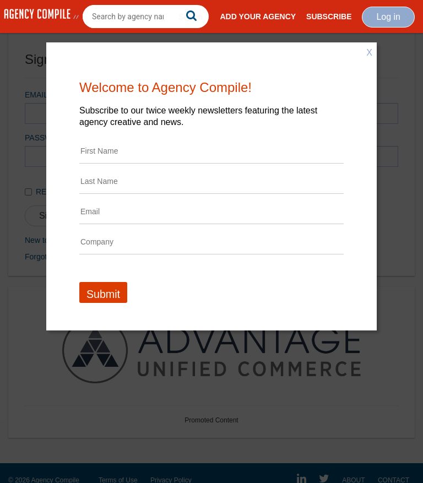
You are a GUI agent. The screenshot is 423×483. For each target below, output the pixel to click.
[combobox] (146, 16)
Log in (388, 16)
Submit (103, 294)
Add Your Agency (258, 16)
